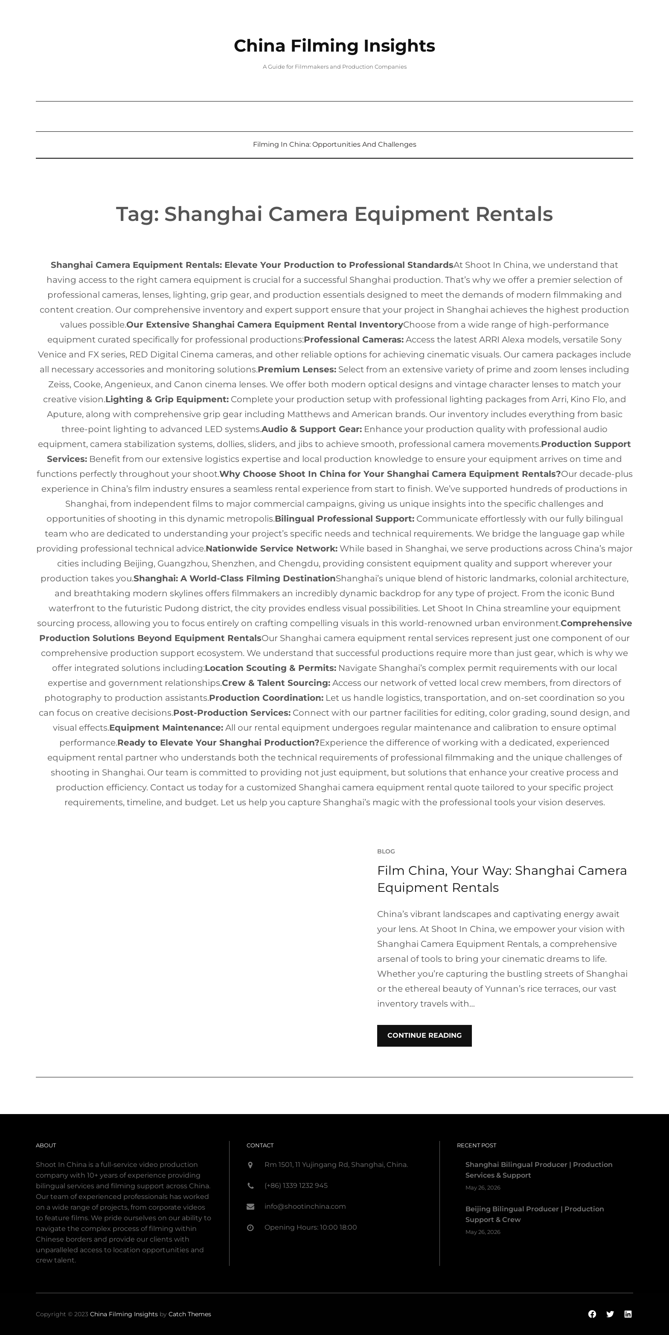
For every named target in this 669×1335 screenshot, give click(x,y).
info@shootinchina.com (305, 1206)
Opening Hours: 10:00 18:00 (311, 1227)
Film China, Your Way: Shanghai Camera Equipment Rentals (502, 878)
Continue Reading (424, 1035)
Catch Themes (190, 1314)
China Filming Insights (334, 45)
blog (386, 851)
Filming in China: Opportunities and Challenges (334, 144)
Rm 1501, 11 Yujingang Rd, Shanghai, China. (336, 1165)
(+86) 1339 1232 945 (296, 1185)
